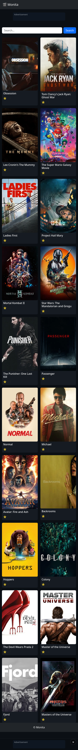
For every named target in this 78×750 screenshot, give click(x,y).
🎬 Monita (10, 4)
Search (70, 30)
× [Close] (73, 741)
